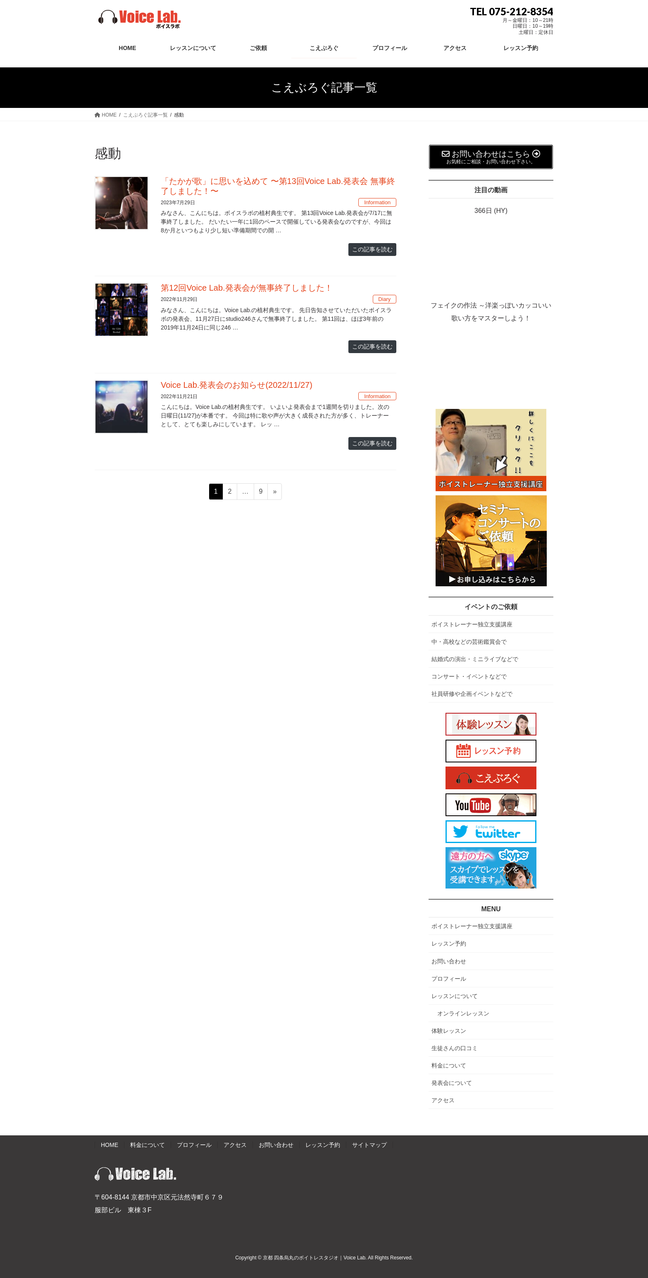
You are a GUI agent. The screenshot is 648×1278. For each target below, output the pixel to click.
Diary (384, 299)
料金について (448, 1065)
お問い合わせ (448, 961)
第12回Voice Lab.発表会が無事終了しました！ (247, 287)
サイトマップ (369, 1145)
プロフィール (448, 978)
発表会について (451, 1083)
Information (377, 202)
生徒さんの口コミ (454, 1048)
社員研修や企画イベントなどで (471, 693)
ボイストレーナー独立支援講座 (471, 624)
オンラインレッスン (463, 1013)
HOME (109, 1145)
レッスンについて (454, 996)
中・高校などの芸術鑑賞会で (469, 641)
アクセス (443, 1100)
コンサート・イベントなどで (469, 676)
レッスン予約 (448, 943)
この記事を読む (372, 249)
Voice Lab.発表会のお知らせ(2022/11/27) (236, 384)
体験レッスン (448, 1030)
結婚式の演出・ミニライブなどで (474, 659)
